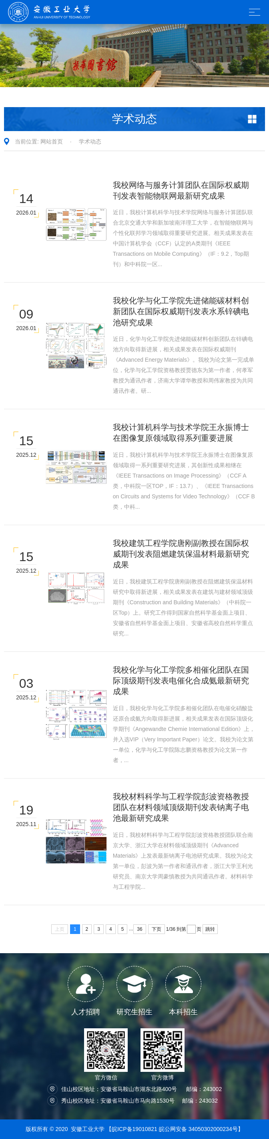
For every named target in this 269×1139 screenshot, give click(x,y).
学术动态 (90, 141)
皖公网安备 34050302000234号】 (201, 1129)
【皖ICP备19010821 (132, 1129)
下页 (156, 929)
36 (139, 929)
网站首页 (51, 141)
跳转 (210, 929)
